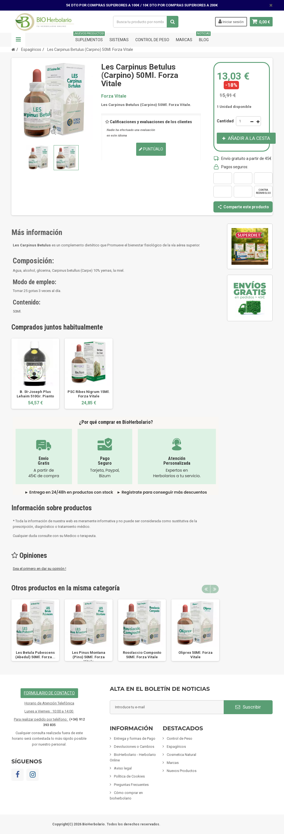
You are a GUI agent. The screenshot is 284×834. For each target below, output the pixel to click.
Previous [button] (206, 589)
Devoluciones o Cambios (134, 746)
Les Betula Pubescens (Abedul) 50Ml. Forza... (35, 654)
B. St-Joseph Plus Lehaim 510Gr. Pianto (35, 394)
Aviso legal (123, 768)
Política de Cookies (129, 776)
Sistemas (119, 40)
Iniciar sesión (230, 21)
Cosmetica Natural (181, 755)
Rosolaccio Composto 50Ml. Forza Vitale (142, 654)
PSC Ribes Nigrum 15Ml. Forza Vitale (89, 394)
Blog (204, 37)
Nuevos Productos (181, 771)
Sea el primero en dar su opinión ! (39, 568)
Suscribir (248, 707)
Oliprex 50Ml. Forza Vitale (195, 654)
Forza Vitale (113, 96)
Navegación (18, 40)
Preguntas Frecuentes (131, 785)
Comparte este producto (243, 207)
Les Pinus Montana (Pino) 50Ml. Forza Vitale (88, 657)
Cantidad (225, 121)
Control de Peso (152, 40)
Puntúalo (151, 149)
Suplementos (89, 37)
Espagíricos (176, 746)
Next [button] (214, 589)
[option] (35, 373)
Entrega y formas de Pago (134, 738)
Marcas (184, 40)
